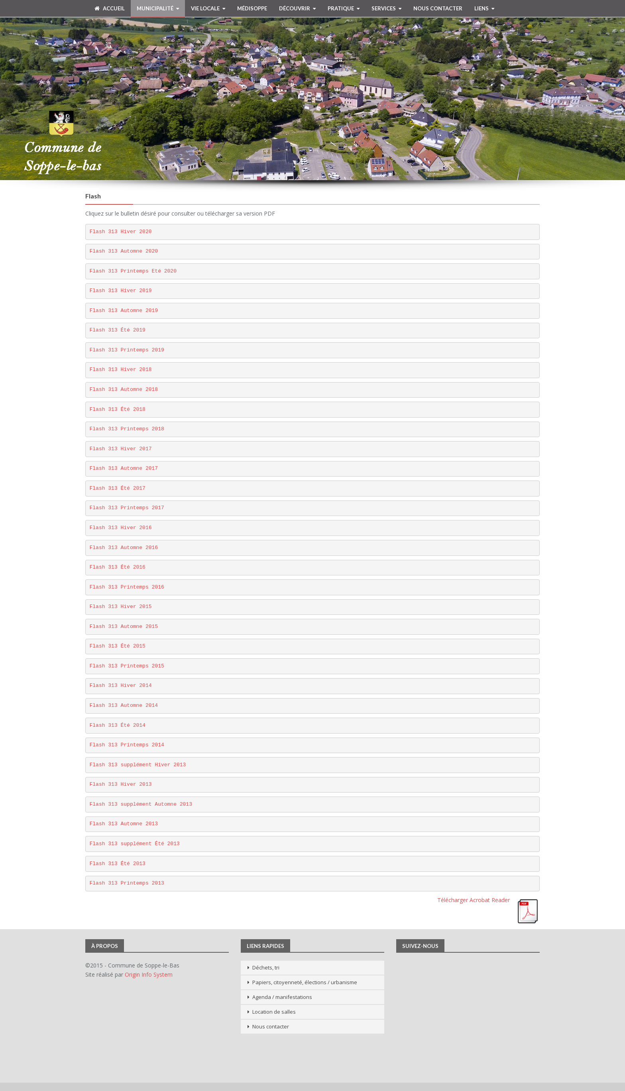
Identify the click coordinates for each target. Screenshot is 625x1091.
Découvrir (294, 8)
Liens (481, 8)
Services (383, 8)
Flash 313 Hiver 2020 (121, 232)
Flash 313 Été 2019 (117, 330)
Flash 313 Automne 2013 (124, 824)
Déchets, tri (265, 967)
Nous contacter (437, 8)
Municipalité (155, 8)
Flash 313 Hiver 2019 (121, 291)
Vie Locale (205, 8)
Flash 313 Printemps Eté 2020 (133, 271)
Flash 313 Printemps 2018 (127, 429)
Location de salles (274, 1011)
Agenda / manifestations (282, 997)
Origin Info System (149, 974)
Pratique (341, 8)
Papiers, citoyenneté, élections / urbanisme (304, 982)
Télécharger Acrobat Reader (473, 900)
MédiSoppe (252, 8)
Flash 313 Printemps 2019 (127, 350)
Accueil (109, 8)
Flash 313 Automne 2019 (124, 311)
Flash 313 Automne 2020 (124, 251)
